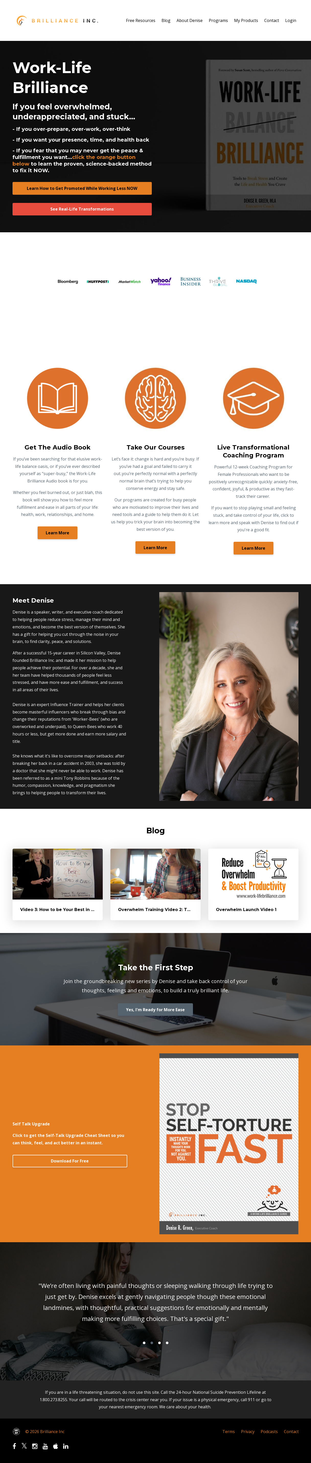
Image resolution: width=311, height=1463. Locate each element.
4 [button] (167, 1343)
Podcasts (269, 1431)
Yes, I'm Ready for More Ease (155, 1009)
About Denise (190, 20)
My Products (246, 20)
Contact (271, 20)
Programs (218, 20)
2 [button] (152, 1343)
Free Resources (140, 20)
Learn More (57, 533)
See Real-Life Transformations (82, 209)
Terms (228, 1431)
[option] (156, 1303)
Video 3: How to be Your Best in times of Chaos (72, 909)
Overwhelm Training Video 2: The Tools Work (168, 909)
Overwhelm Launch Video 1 (246, 909)
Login (290, 20)
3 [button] (159, 1343)
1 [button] (144, 1343)
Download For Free (70, 1161)
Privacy (248, 1431)
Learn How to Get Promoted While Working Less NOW (82, 188)
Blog (166, 20)
